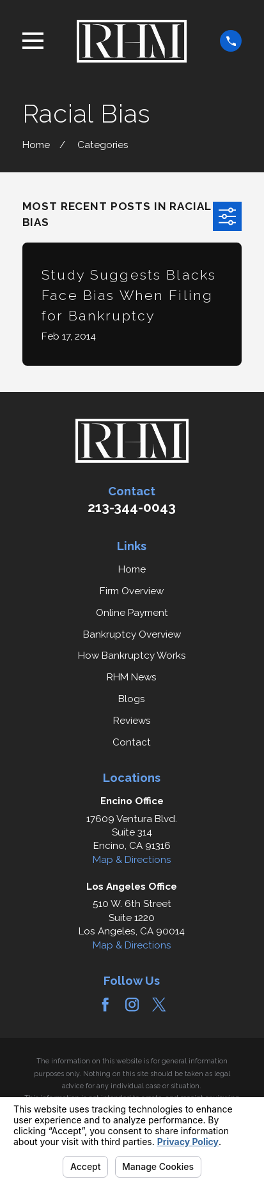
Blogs (131, 699)
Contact (132, 742)
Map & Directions (132, 860)
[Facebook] (105, 1004)
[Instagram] (132, 1004)
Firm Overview (132, 591)
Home (132, 569)
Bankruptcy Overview (132, 634)
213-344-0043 (132, 507)
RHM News (132, 677)
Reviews (132, 720)
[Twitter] (159, 1004)
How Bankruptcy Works (132, 655)
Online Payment (132, 612)
